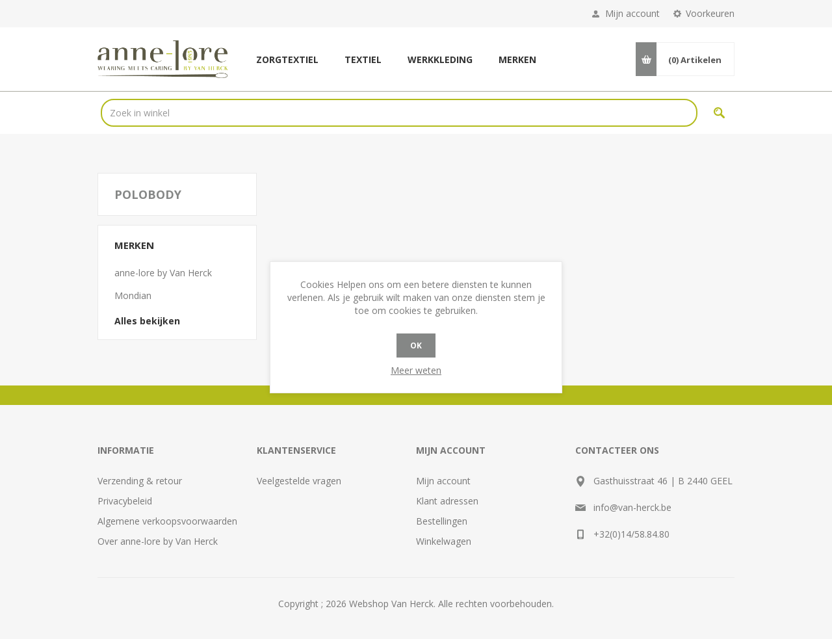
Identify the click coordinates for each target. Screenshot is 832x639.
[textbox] (399, 113)
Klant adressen (447, 501)
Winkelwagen (443, 541)
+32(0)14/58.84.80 (631, 534)
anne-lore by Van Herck (163, 273)
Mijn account (632, 13)
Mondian (132, 295)
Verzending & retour (140, 481)
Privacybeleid (125, 501)
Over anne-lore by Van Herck (158, 541)
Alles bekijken (147, 321)
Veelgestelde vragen (299, 481)
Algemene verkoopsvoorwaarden (167, 521)
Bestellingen (441, 521)
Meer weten (416, 370)
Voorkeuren (710, 13)
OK (416, 345)
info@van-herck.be (632, 507)
